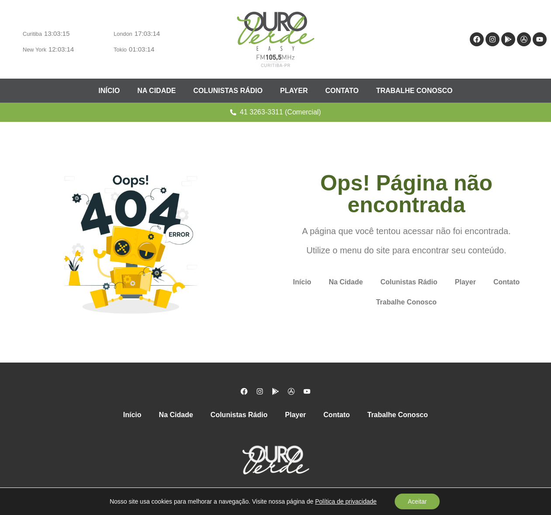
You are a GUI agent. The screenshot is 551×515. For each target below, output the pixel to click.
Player (294, 90)
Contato (341, 90)
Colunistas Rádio (228, 90)
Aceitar (417, 501)
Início (109, 90)
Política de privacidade (345, 501)
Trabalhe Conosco (414, 90)
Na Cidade (156, 90)
